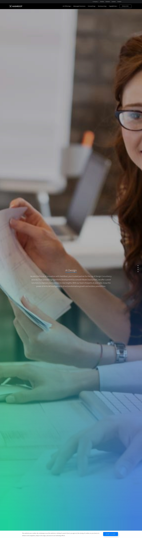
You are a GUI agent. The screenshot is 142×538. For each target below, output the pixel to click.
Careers (114, 1)
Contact (119, 1)
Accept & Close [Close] (110, 534)
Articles (102, 1)
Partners (108, 1)
